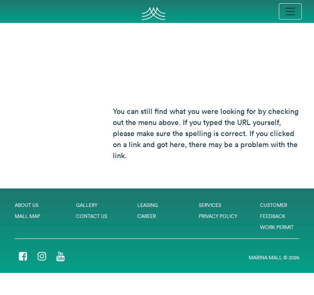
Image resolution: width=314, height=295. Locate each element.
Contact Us (91, 216)
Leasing (147, 205)
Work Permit (277, 227)
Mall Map (27, 216)
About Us (26, 205)
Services (210, 205)
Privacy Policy (218, 216)
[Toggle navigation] (290, 11)
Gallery (86, 205)
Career (146, 216)
